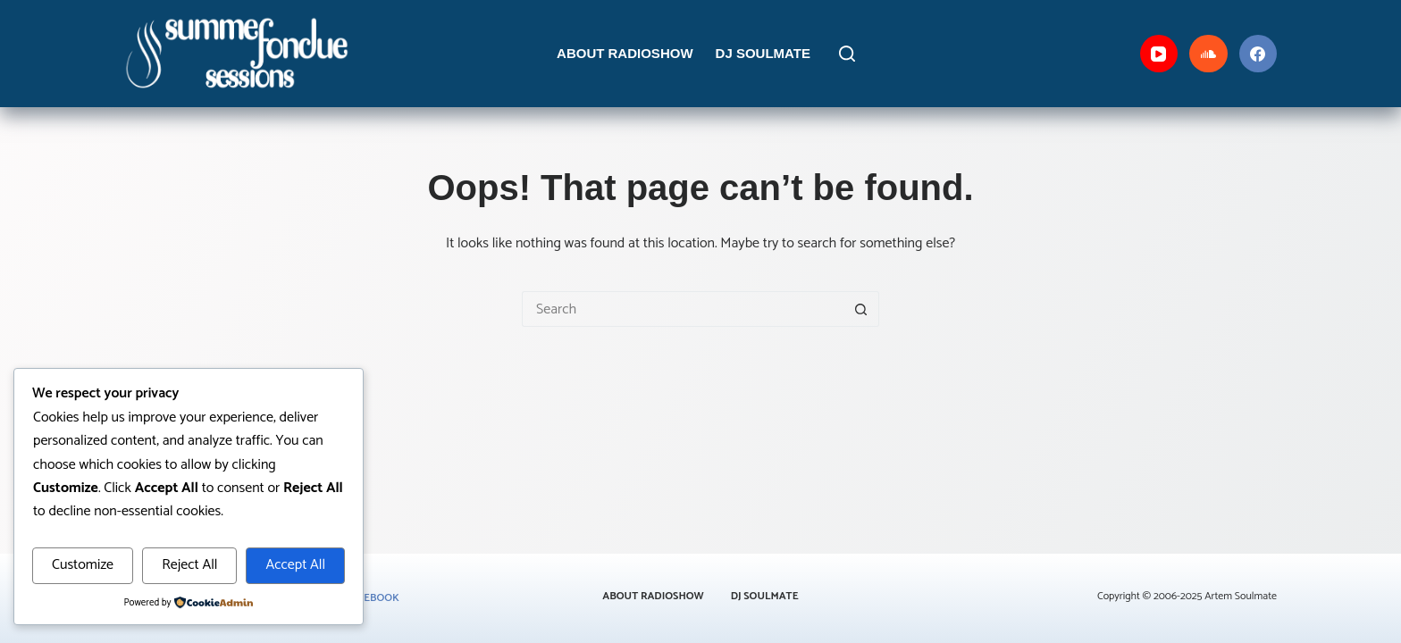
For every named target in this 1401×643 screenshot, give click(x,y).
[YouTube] (1159, 54)
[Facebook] (1258, 54)
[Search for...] (682, 309)
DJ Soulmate (763, 53)
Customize (82, 565)
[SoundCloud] (1208, 54)
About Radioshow (625, 53)
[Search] (847, 54)
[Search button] (861, 309)
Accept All (295, 565)
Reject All (189, 565)
